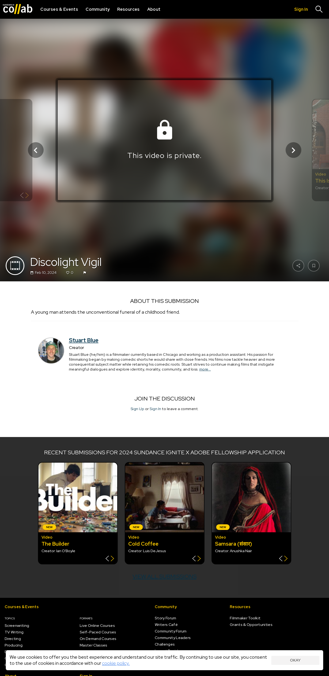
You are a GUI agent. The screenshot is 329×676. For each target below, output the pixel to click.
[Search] (319, 9)
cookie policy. (116, 663)
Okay (295, 660)
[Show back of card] (24, 196)
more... (205, 369)
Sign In (155, 409)
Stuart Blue (83, 340)
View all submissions (164, 576)
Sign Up (137, 409)
